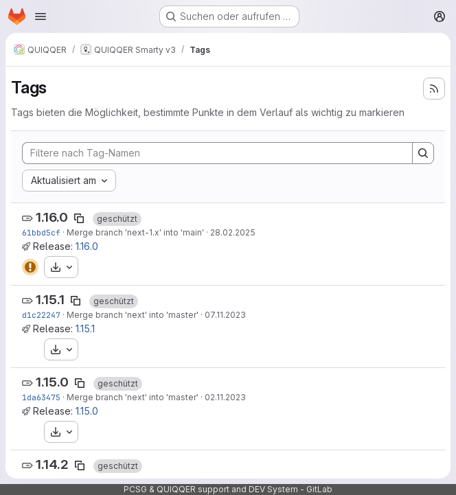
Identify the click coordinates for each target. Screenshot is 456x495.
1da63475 (41, 397)
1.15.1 (50, 300)
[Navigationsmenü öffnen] (41, 16)
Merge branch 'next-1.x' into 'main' (135, 232)
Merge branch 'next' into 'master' (132, 315)
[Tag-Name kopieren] (79, 218)
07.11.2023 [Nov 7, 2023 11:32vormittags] (225, 315)
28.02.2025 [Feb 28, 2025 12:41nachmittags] (232, 232)
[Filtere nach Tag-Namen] (217, 153)
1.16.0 (52, 217)
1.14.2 (52, 464)
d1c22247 (41, 315)
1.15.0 (52, 382)
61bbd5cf (41, 232)
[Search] (423, 153)
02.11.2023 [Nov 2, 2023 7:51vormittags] (225, 397)
